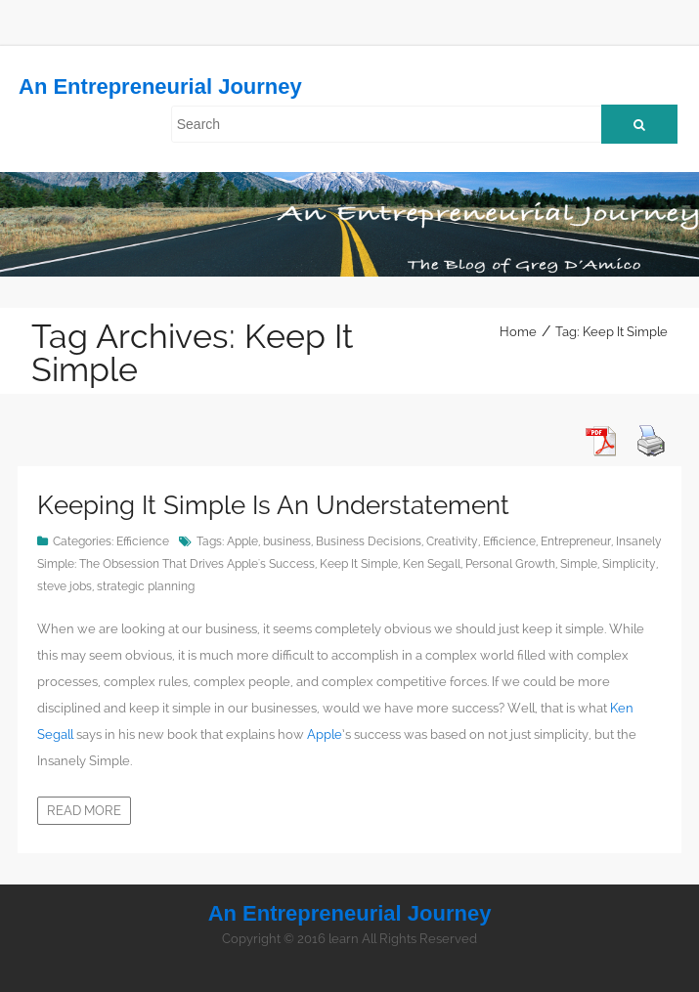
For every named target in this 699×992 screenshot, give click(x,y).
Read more (84, 810)
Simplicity (629, 564)
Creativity (452, 541)
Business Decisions (368, 541)
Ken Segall (431, 564)
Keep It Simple (359, 564)
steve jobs (64, 586)
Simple (578, 564)
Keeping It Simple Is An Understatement (273, 505)
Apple (242, 541)
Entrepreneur (576, 541)
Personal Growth (510, 564)
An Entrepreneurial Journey (160, 86)
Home (518, 331)
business (287, 541)
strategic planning (146, 586)
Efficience (142, 541)
